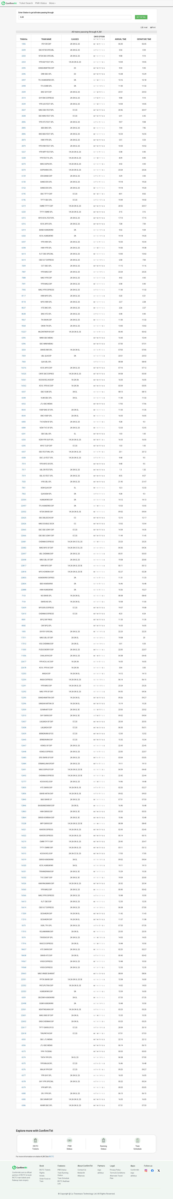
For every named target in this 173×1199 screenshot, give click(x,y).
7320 (24, 482)
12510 (23, 716)
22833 (23, 578)
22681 (23, 542)
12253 (23, 674)
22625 (23, 518)
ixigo (99, 1170)
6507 (24, 452)
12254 (23, 680)
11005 (23, 650)
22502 (23, 512)
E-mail (144, 27)
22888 (23, 590)
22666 (23, 536)
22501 (23, 1009)
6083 (24, 422)
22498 (23, 1003)
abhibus (101, 1173)
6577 (24, 1075)
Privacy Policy (115, 1170)
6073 (24, 164)
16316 (23, 368)
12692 (23, 776)
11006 (23, 656)
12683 (23, 758)
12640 (23, 740)
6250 (24, 440)
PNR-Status (41, 3)
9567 (24, 320)
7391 (24, 284)
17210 (23, 919)
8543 (24, 410)
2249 (24, 50)
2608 (24, 116)
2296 (24, 74)
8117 (24, 296)
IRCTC (51, 1157)
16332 (23, 878)
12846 (23, 806)
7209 (24, 266)
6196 (24, 200)
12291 (23, 686)
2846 (24, 134)
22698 (23, 560)
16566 (23, 895)
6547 (24, 392)
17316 (23, 944)
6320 (24, 236)
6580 (24, 1093)
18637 (23, 949)
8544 (24, 416)
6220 (24, 212)
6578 (24, 1081)
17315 (23, 932)
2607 (24, 110)
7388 (24, 278)
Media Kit (81, 1173)
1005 (24, 632)
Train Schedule (63, 1178)
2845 (24, 128)
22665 (23, 530)
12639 (23, 734)
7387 (24, 272)
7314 (24, 464)
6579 (24, 1087)
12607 (23, 722)
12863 (23, 812)
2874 (24, 146)
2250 (24, 56)
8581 (24, 620)
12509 (23, 710)
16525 (23, 374)
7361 (24, 488)
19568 (23, 967)
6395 (24, 338)
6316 (24, 224)
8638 (24, 314)
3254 (24, 350)
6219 (24, 206)
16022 (23, 836)
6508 (24, 458)
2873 (24, 140)
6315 (24, 218)
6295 (24, 446)
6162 (24, 188)
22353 (23, 991)
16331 (23, 872)
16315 (23, 853)
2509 (24, 92)
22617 (23, 1027)
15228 (23, 823)
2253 (24, 62)
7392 (24, 290)
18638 (23, 955)
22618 (23, 1033)
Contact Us (82, 1170)
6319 (24, 230)
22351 (23, 979)
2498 (24, 86)
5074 (24, 937)
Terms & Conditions (117, 1173)
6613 (24, 254)
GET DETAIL (141, 17)
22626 (23, 524)
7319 (24, 476)
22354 (23, 500)
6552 (24, 404)
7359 (24, 356)
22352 (23, 985)
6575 (24, 1063)
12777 (23, 782)
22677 (23, 662)
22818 (23, 572)
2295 (24, 68)
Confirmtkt (135, 1170)
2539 (24, 104)
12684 (23, 764)
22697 (23, 554)
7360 (24, 362)
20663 (23, 974)
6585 (24, 1099)
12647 (23, 746)
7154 (24, 602)
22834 (23, 584)
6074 (24, 170)
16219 (23, 842)
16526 (23, 883)
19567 (23, 961)
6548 (24, 398)
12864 (23, 818)
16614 (23, 907)
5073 (24, 925)
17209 (23, 913)
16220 (23, 848)
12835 (23, 788)
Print (153, 27)
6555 (24, 1039)
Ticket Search (26, 3)
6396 (24, 344)
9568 (24, 326)
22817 (23, 566)
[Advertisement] (86, 1120)
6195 (24, 194)
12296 (23, 704)
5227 (24, 152)
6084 (24, 428)
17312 (23, 644)
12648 (23, 752)
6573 (24, 1051)
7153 (24, 596)
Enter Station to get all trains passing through (36, 13)
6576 (24, 1069)
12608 (23, 728)
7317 (24, 470)
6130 (24, 182)
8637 (24, 308)
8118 (24, 302)
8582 (24, 626)
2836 (24, 122)
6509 (24, 997)
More (52, 3)
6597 (24, 242)
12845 (23, 800)
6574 (24, 1057)
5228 (24, 158)
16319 (23, 860)
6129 (24, 176)
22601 (23, 1015)
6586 (24, 1105)
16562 (23, 386)
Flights (42, 1173)
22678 (23, 668)
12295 (23, 698)
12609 (23, 608)
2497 (24, 80)
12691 (23, 770)
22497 (23, 506)
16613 (23, 902)
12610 (23, 614)
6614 (24, 260)
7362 (24, 494)
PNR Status (62, 1170)
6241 (24, 434)
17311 (23, 638)
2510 (24, 98)
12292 (23, 692)
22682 (23, 548)
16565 (23, 890)
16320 (23, 865)
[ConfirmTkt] (19, 1167)
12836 (23, 794)
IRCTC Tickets (44, 1170)
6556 (24, 1045)
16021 (23, 830)
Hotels (41, 1176)
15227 (23, 332)
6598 (24, 248)
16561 (23, 380)
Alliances (81, 1176)
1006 (24, 44)
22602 (23, 1021)
